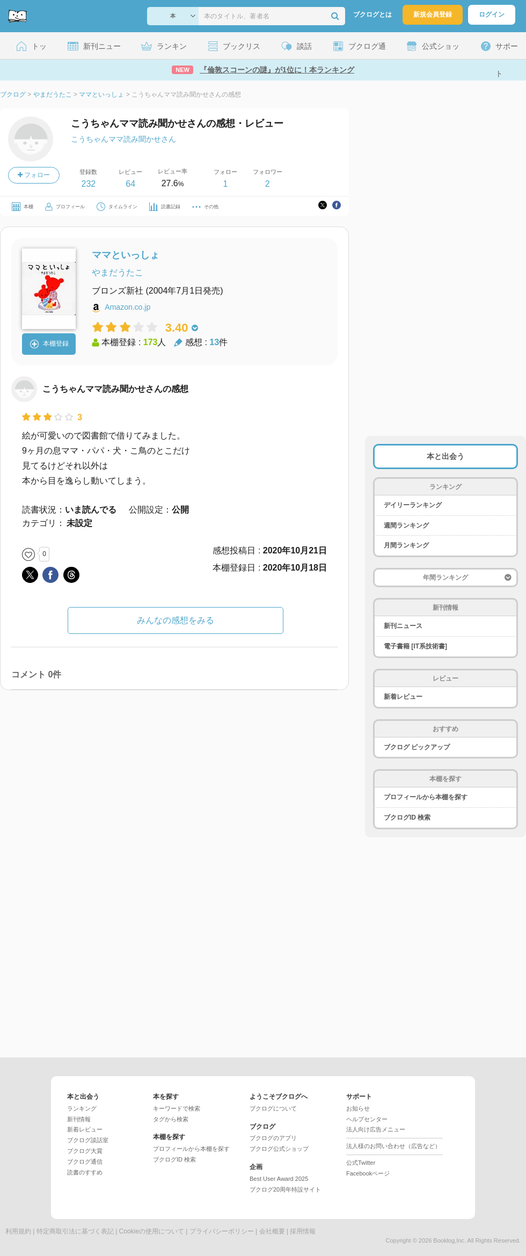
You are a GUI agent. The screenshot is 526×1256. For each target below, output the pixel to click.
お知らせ (358, 1108)
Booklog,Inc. (449, 1240)
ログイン (492, 14)
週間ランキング (406, 525)
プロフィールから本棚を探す (425, 797)
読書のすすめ (85, 1172)
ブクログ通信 (85, 1161)
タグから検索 (170, 1119)
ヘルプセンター (367, 1119)
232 (88, 183)
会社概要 (272, 1231)
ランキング (82, 1108)
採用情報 (303, 1231)
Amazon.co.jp (127, 307)
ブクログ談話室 (87, 1140)
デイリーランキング (413, 505)
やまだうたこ (117, 272)
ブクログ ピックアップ (417, 747)
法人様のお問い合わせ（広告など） (393, 1146)
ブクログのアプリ (273, 1138)
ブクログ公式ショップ (279, 1148)
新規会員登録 (432, 14)
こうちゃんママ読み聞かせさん (123, 139)
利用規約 (18, 1231)
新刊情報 (79, 1119)
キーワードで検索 (176, 1108)
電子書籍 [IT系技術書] (415, 646)
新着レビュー (403, 696)
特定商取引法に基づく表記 (75, 1231)
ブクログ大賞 (85, 1151)
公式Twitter (360, 1162)
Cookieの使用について (151, 1231)
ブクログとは (372, 14)
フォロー (34, 175)
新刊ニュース (403, 626)
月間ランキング (406, 545)
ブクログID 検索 (407, 817)
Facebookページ (368, 1173)
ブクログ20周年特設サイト (285, 1189)
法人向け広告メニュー (375, 1129)
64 (130, 183)
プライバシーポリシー (221, 1231)
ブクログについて (273, 1108)
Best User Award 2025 (279, 1178)
